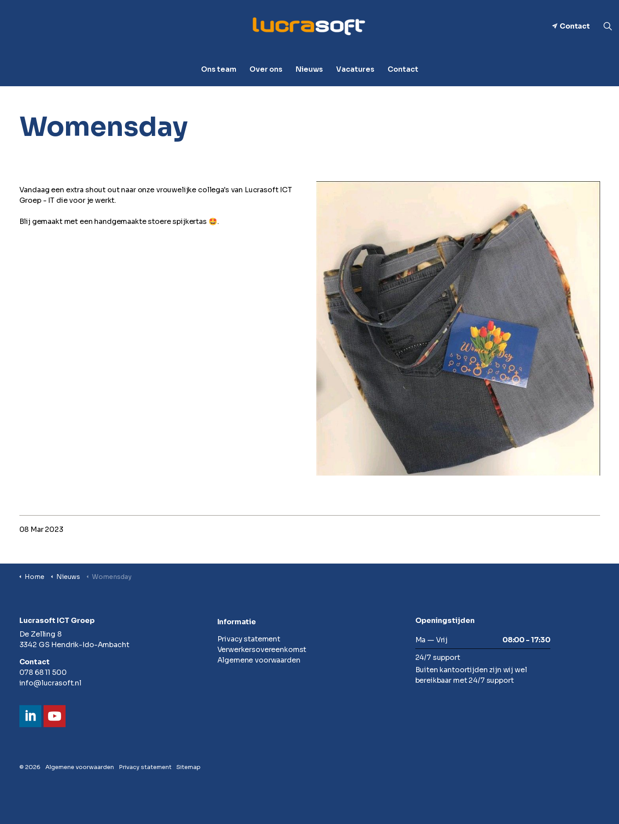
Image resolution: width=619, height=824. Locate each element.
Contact (571, 26)
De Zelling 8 (40, 634)
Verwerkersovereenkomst (262, 649)
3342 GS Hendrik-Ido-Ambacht (74, 644)
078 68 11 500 (43, 672)
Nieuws (309, 69)
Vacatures (355, 69)
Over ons (265, 69)
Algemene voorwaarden (258, 660)
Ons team (218, 69)
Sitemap (188, 767)
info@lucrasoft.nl (50, 683)
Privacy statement (248, 639)
